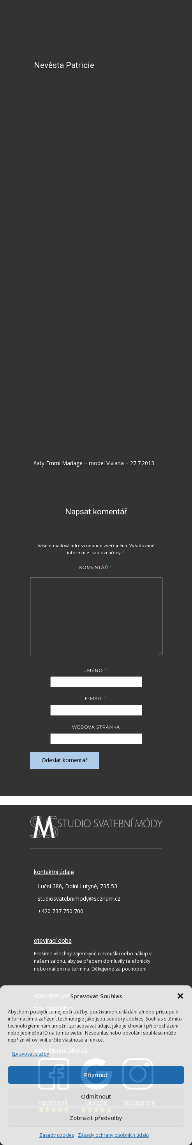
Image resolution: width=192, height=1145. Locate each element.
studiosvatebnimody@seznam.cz (79, 898)
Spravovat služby (30, 1054)
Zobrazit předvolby (96, 1118)
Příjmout (96, 1075)
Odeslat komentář (65, 760)
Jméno (96, 670)
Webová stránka (96, 727)
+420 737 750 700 (60, 911)
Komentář (96, 567)
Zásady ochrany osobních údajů (113, 1135)
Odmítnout (96, 1096)
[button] (180, 996)
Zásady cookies (56, 1135)
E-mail (96, 698)
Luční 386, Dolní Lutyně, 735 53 (77, 886)
